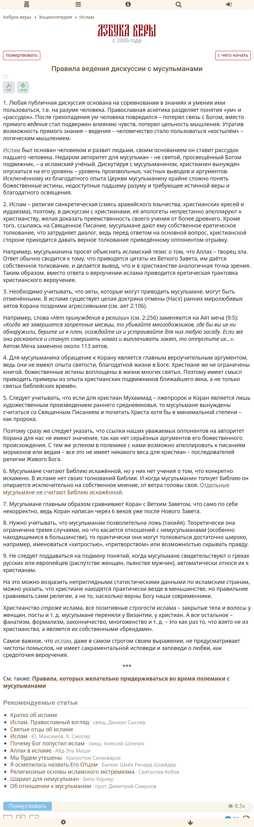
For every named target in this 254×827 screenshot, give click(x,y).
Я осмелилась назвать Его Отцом (54, 764)
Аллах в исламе (30, 750)
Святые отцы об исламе (41, 729)
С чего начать (233, 55)
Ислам (11, 150)
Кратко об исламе (33, 715)
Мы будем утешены (36, 757)
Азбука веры (127, 30)
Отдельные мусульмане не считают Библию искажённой (116, 488)
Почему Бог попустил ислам (47, 743)
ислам (63, 640)
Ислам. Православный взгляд (49, 722)
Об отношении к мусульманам (50, 785)
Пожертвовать (22, 55)
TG (232, 819)
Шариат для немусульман (44, 778)
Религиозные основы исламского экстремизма (72, 771)
